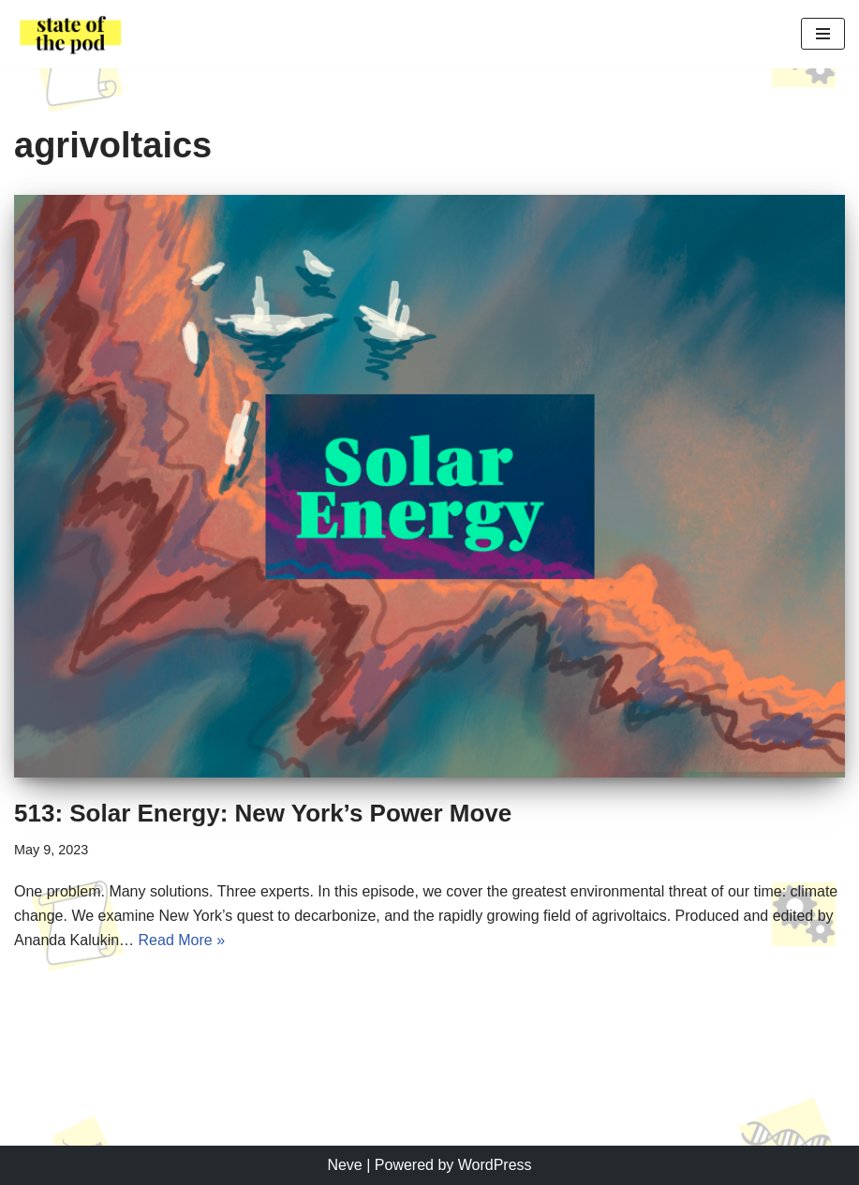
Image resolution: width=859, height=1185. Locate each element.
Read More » (182, 940)
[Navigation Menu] (823, 34)
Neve (344, 1165)
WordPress (495, 1165)
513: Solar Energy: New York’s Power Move (262, 813)
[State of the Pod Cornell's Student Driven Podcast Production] (70, 34)
